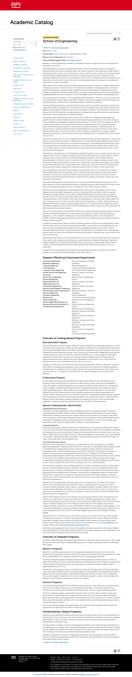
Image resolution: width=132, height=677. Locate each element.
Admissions (17, 89)
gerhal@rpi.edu (109, 523)
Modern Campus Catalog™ (89, 674)
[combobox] (103, 33)
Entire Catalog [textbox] (17, 41)
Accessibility (77, 659)
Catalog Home (18, 58)
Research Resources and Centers (22, 81)
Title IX (75, 657)
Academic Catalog (31, 22)
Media (59, 657)
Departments (17, 114)
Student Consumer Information (60, 659)
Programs (16, 117)
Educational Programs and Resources (23, 76)
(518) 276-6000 (23, 660)
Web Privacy (66, 657)
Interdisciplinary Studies (23, 104)
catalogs (38, 674)
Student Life (18, 85)
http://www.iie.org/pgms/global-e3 (77, 525)
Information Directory (21, 68)
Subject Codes (18, 121)
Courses (16, 124)
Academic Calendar (20, 65)
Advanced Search (19, 50)
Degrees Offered (19, 61)
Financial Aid (18, 92)
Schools (16, 110)
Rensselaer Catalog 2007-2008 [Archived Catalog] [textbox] (99, 33)
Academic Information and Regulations (23, 99)
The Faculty (17, 134)
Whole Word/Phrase (20, 47)
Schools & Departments (21, 107)
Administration (19, 127)
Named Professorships (21, 131)
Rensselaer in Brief (21, 71)
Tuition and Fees (20, 95)
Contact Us (21, 661)
